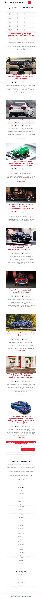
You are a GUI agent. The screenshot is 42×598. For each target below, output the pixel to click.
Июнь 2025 (21, 517)
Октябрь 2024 (21, 533)
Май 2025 (21, 520)
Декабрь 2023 (21, 541)
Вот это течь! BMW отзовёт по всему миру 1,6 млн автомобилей (21, 121)
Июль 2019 (21, 563)
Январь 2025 (21, 525)
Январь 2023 (21, 555)
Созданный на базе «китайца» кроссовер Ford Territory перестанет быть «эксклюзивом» (21, 206)
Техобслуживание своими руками (21, 587)
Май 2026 (21, 490)
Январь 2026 (21, 498)
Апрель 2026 (20, 493)
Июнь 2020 (21, 557)
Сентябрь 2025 (21, 509)
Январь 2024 (21, 539)
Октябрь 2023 (21, 547)
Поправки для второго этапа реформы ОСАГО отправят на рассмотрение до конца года (21, 163)
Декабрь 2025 (21, 501)
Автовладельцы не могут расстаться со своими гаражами (21, 35)
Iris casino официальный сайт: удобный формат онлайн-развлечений (21, 464)
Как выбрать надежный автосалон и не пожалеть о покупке (21, 475)
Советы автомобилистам (21, 585)
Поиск (21, 446)
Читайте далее (21, 51)
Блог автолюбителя (14, 2)
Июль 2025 (21, 514)
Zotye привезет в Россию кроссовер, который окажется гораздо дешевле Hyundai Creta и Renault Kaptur (21, 420)
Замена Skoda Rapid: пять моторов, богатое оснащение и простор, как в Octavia (21, 334)
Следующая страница (21, 443)
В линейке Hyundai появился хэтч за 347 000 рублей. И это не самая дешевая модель (21, 77)
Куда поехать (21, 577)
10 (35, 442)
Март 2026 (21, 496)
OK (30, 596)
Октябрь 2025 (21, 506)
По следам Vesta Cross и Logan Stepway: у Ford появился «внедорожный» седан (21, 291)
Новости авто (21, 579)
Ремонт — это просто (21, 582)
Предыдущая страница (12, 442)
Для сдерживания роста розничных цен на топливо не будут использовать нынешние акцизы (21, 376)
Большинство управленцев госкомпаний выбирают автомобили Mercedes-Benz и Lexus (21, 248)
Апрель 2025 (20, 522)
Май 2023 (21, 549)
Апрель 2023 (20, 552)
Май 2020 (21, 560)
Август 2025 (21, 512)
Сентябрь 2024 (21, 536)
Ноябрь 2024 (21, 530)
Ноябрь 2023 (21, 544)
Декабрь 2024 (21, 528)
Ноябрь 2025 (21, 504)
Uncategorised (21, 574)
